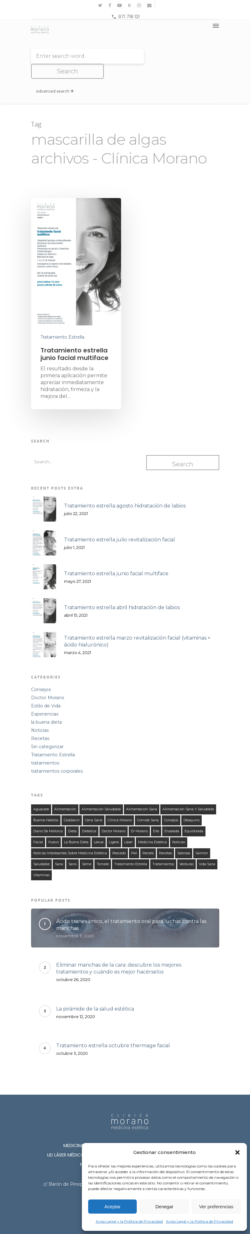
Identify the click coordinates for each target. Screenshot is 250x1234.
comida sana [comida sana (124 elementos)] (148, 806)
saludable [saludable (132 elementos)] (41, 850)
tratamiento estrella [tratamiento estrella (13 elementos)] (130, 850)
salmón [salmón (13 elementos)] (201, 839)
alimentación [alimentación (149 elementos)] (65, 795)
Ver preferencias (216, 1206)
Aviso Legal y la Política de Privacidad (129, 1221)
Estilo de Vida (46, 691)
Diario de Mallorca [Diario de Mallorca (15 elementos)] (48, 817)
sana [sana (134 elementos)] (59, 850)
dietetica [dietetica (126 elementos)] (89, 817)
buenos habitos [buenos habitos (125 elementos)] (45, 806)
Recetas (40, 724)
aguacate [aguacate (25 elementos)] (41, 795)
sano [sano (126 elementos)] (72, 850)
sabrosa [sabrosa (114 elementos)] (183, 839)
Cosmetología (194, 1140)
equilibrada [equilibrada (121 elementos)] (193, 817)
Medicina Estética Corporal (163, 1131)
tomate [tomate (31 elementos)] (103, 850)
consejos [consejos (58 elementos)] (171, 806)
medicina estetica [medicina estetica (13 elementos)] (152, 828)
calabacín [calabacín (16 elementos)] (72, 806)
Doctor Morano (47, 683)
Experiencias (44, 699)
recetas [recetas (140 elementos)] (165, 839)
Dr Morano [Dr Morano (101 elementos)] (139, 817)
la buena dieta (46, 708)
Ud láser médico (66, 1140)
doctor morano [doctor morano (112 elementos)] (113, 817)
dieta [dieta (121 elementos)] (72, 817)
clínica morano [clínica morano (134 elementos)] (120, 806)
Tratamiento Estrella (62, 322)
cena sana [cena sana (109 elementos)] (93, 806)
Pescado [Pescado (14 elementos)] (119, 839)
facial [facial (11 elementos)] (38, 828)
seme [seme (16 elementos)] (86, 850)
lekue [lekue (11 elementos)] (99, 828)
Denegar (164, 1206)
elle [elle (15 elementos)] (156, 817)
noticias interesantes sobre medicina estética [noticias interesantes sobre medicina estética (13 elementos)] (70, 839)
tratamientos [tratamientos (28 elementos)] (163, 850)
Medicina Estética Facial (91, 1131)
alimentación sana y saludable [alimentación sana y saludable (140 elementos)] (188, 795)
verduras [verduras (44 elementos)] (186, 850)
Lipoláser (106, 1140)
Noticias (40, 716)
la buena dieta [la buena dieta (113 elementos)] (76, 828)
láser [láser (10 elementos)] (128, 828)
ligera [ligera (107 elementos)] (114, 828)
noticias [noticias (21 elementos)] (178, 828)
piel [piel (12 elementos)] (134, 839)
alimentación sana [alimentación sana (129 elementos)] (141, 795)
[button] (237, 1152)
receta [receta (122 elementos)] (148, 839)
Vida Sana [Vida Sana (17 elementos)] (207, 850)
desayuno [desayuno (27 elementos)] (191, 806)
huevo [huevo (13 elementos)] (53, 828)
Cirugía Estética (147, 1140)
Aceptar (112, 1206)
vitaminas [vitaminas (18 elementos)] (41, 861)
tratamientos (45, 748)
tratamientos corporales (57, 756)
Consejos (41, 675)
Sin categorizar (47, 732)
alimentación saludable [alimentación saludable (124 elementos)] (101, 795)
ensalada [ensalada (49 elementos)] (171, 817)
